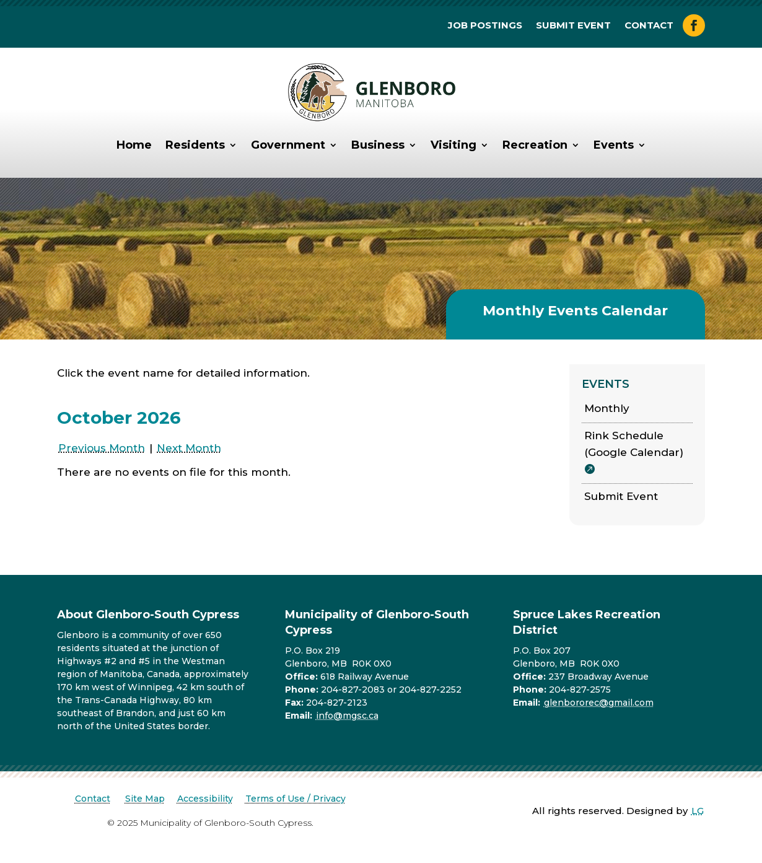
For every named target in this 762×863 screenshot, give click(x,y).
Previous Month (101, 448)
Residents (195, 145)
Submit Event (573, 26)
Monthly (606, 408)
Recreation (534, 145)
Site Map (145, 798)
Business (378, 145)
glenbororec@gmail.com (599, 702)
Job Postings (485, 26)
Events (613, 145)
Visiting (453, 145)
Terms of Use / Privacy (295, 798)
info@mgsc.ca (347, 715)
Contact (648, 26)
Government (288, 145)
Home (134, 145)
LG (697, 811)
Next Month (189, 448)
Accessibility (205, 798)
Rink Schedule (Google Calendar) (633, 444)
